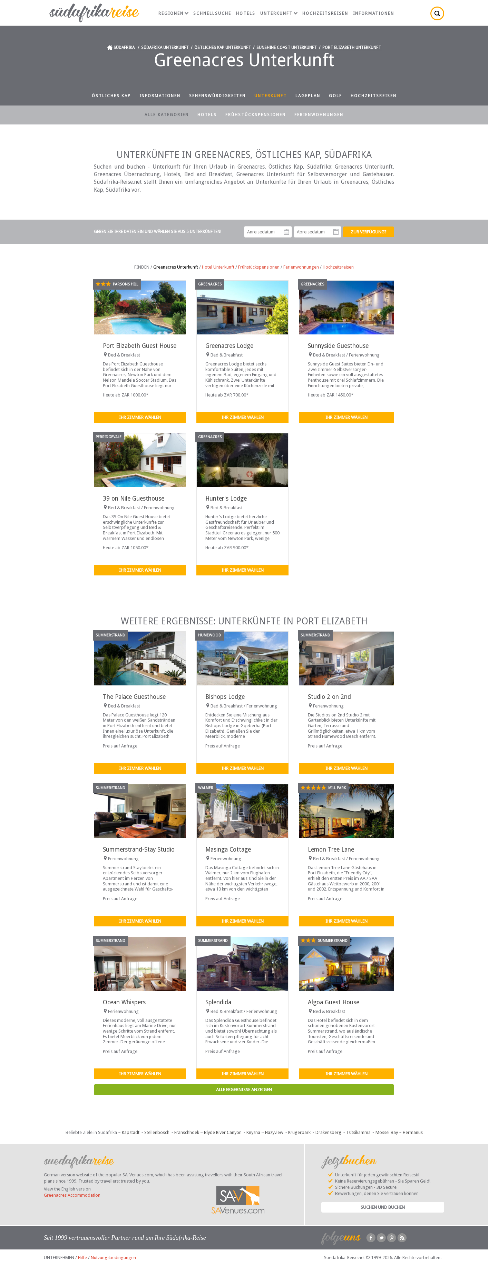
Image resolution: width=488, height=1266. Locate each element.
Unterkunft (278, 13)
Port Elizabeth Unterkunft (351, 47)
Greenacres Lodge (229, 345)
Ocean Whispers (124, 1002)
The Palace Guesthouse (134, 696)
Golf (335, 95)
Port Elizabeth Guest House (139, 345)
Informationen (373, 13)
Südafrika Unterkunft (165, 47)
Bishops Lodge (225, 696)
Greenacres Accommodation (72, 1195)
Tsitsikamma (358, 1132)
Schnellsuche (212, 13)
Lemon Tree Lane (331, 849)
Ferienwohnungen (318, 114)
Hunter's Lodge (226, 498)
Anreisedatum (286, 232)
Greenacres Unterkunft (175, 267)
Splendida (218, 1002)
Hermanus (413, 1132)
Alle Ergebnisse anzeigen (244, 1089)
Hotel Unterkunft (218, 267)
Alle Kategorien (167, 114)
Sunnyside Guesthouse (338, 345)
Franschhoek (186, 1132)
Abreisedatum (336, 232)
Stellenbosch (156, 1132)
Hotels (245, 13)
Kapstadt (130, 1132)
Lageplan (307, 95)
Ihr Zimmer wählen (140, 417)
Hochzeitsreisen (325, 13)
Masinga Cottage (228, 849)
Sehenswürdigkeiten (217, 95)
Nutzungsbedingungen (113, 1257)
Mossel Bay (386, 1132)
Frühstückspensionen (255, 114)
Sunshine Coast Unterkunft (286, 47)
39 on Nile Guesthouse (133, 498)
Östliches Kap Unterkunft (222, 47)
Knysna (253, 1132)
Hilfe (82, 1257)
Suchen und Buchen (383, 1207)
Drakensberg (328, 1132)
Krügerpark (299, 1132)
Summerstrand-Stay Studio (139, 849)
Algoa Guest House (333, 1002)
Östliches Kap (111, 95)
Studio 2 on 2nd (329, 696)
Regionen (173, 13)
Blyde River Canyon (223, 1132)
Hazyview (274, 1132)
